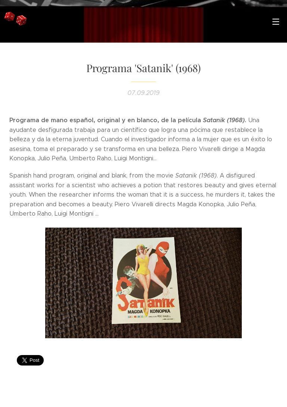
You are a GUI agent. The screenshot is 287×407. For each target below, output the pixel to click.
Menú (275, 21)
